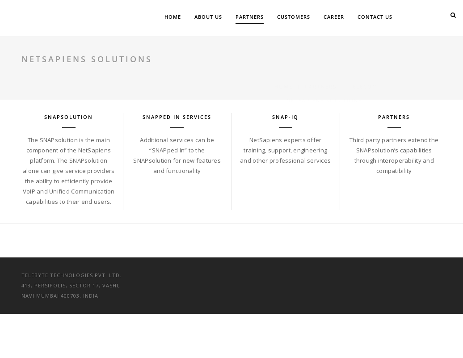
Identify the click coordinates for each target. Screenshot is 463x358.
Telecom (363, 59)
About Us (208, 16)
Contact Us (375, 16)
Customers (293, 16)
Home (172, 16)
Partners (250, 16)
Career (334, 16)
